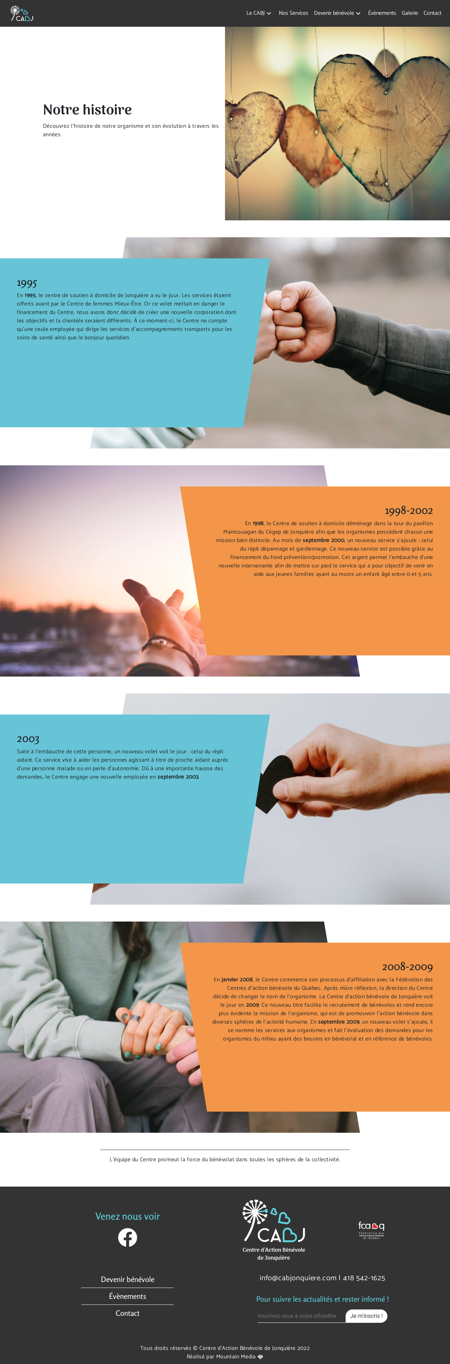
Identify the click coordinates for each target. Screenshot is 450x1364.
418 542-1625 (364, 1278)
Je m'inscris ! (366, 1316)
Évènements (382, 13)
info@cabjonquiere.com (298, 1278)
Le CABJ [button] (255, 13)
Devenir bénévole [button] (334, 13)
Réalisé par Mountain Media (225, 1357)
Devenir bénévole (127, 1279)
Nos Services (293, 13)
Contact (433, 13)
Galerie (410, 13)
